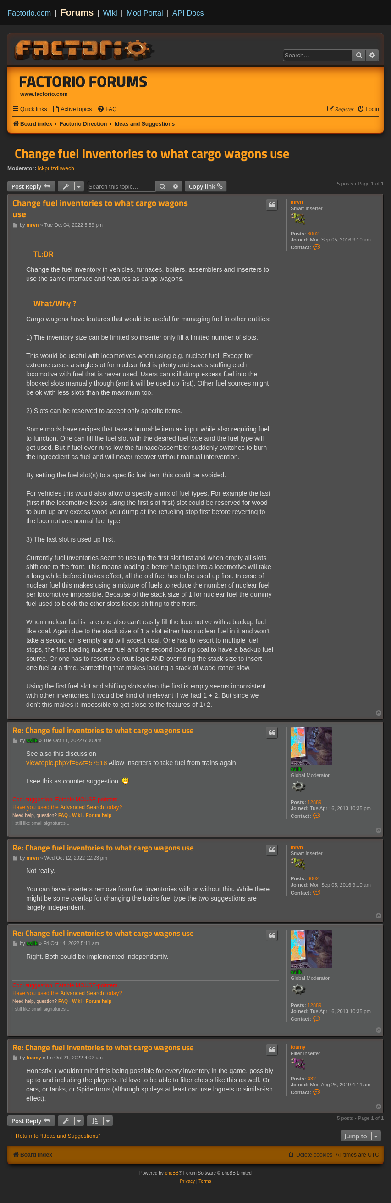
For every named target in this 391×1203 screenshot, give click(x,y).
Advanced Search (82, 807)
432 (312, 1078)
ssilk (296, 769)
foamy (298, 1047)
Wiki (110, 13)
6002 (313, 233)
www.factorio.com (44, 94)
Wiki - (78, 815)
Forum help (98, 815)
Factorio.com (29, 13)
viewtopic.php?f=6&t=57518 (66, 763)
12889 (315, 802)
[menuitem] (72, 109)
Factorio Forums (83, 81)
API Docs (188, 13)
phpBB (172, 1172)
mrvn (297, 202)
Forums (77, 12)
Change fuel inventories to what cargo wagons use (152, 153)
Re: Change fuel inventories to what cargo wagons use (103, 730)
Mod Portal (145, 13)
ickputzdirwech (56, 168)
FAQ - (64, 815)
